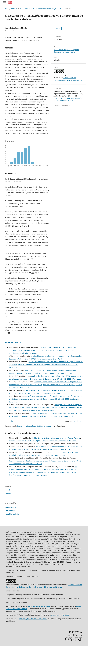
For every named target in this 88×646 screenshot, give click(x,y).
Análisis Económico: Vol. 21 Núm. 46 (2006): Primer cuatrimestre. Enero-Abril (43, 416)
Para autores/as (10, 511)
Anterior (10, 421)
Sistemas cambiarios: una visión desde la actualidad (46, 390)
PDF (58, 28)
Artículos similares (13, 342)
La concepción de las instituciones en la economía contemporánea (51, 370)
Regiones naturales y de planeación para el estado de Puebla (33, 461)
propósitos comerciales (60, 615)
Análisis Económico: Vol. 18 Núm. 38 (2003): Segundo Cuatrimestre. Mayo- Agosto (40, 373)
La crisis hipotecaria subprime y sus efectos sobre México (53, 356)
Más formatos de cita (62, 105)
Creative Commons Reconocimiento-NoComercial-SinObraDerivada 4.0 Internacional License (44, 586)
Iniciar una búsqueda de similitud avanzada (34, 426)
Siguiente (77, 421)
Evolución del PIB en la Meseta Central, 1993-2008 (55, 446)
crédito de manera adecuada (39, 606)
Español (8, 493)
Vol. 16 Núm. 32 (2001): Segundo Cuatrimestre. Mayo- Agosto (41, 9)
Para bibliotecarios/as (12, 514)
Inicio (6, 9)
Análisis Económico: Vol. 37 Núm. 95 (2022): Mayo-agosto (60, 379)
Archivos (14, 9)
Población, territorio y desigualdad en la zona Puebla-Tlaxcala (56, 438)
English (7, 490)
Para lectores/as (10, 507)
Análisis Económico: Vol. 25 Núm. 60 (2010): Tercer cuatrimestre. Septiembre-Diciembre (43, 441)
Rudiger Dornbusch (63, 452)
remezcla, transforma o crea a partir (33, 619)
